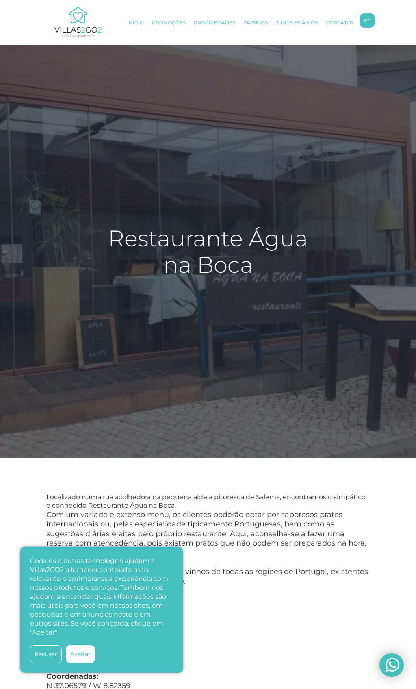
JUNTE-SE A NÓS (297, 23)
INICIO (135, 23)
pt (367, 20)
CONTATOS (340, 23)
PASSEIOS (255, 23)
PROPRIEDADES (214, 23)
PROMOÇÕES (169, 23)
